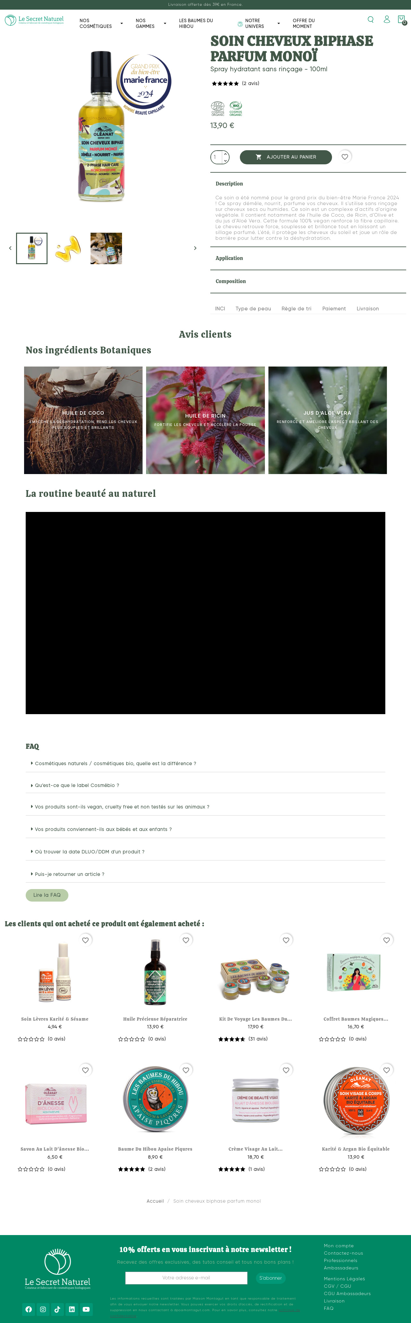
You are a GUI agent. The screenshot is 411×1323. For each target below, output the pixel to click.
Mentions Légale (343, 1279)
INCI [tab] (220, 309)
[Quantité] (216, 158)
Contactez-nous (343, 1253)
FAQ (329, 1308)
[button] (205, 764)
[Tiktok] (57, 1309)
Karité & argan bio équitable (356, 1149)
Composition (231, 281)
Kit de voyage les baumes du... (255, 1019)
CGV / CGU (337, 1286)
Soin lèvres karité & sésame (55, 1019)
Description (229, 183)
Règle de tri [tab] (296, 309)
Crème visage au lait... (256, 1149)
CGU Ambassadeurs (347, 1294)
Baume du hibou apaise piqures (155, 1149)
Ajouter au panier (286, 157)
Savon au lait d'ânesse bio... (55, 1149)
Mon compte (339, 1246)
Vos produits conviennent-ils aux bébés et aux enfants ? (103, 829)
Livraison (334, 1301)
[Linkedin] (72, 1309)
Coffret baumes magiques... (356, 1019)
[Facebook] (28, 1309)
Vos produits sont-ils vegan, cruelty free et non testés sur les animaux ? (122, 807)
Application (229, 258)
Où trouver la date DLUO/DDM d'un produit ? (90, 852)
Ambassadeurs (341, 1268)
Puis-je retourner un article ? (70, 874)
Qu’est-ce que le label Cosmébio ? (77, 785)
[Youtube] (86, 1309)
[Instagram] (43, 1309)
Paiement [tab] (334, 309)
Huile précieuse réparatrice (155, 1019)
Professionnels (340, 1260)
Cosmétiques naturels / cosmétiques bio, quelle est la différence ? (116, 764)
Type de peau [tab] (253, 309)
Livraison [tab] (368, 309)
